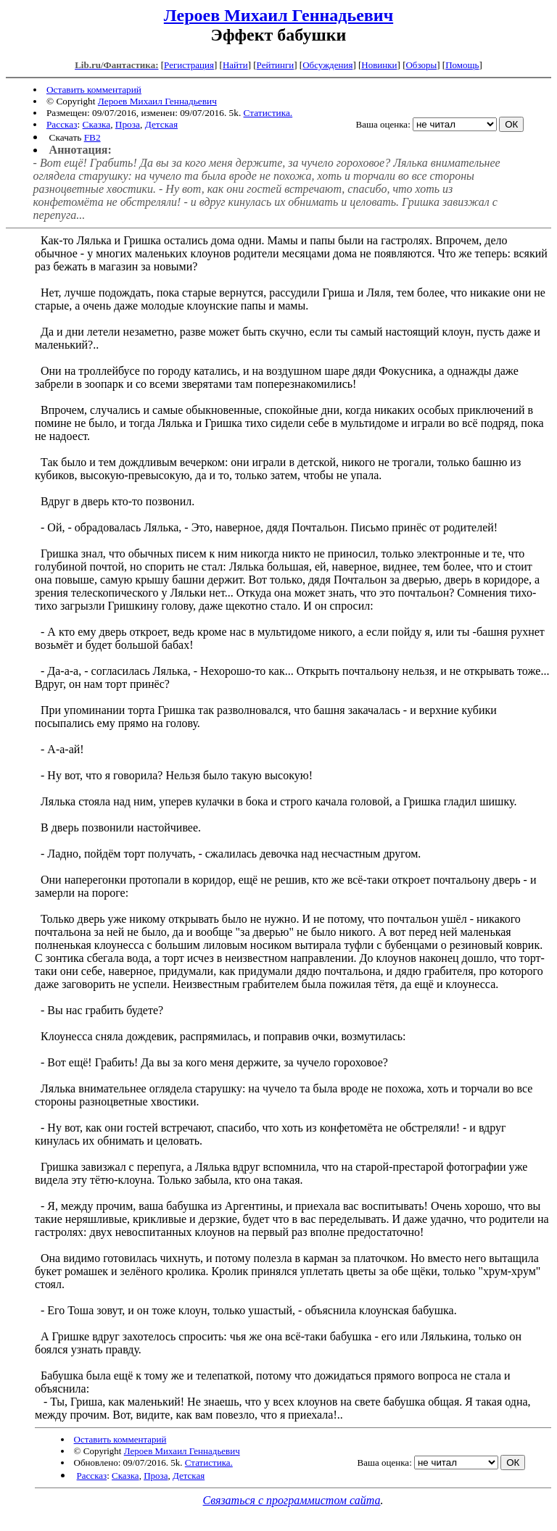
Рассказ (62, 124)
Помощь (462, 64)
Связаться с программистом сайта (292, 1500)
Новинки (379, 64)
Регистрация (189, 64)
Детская (161, 124)
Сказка (97, 124)
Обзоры (421, 64)
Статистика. (268, 112)
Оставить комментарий (93, 89)
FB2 (92, 137)
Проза (127, 124)
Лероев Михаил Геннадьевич (278, 15)
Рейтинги (275, 64)
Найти (235, 64)
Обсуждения (327, 64)
